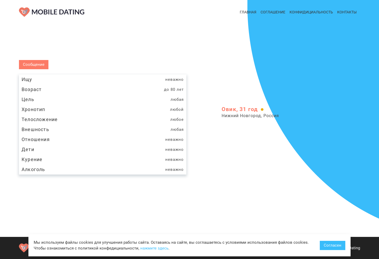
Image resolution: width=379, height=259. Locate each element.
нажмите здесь (154, 248)
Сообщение (33, 64)
